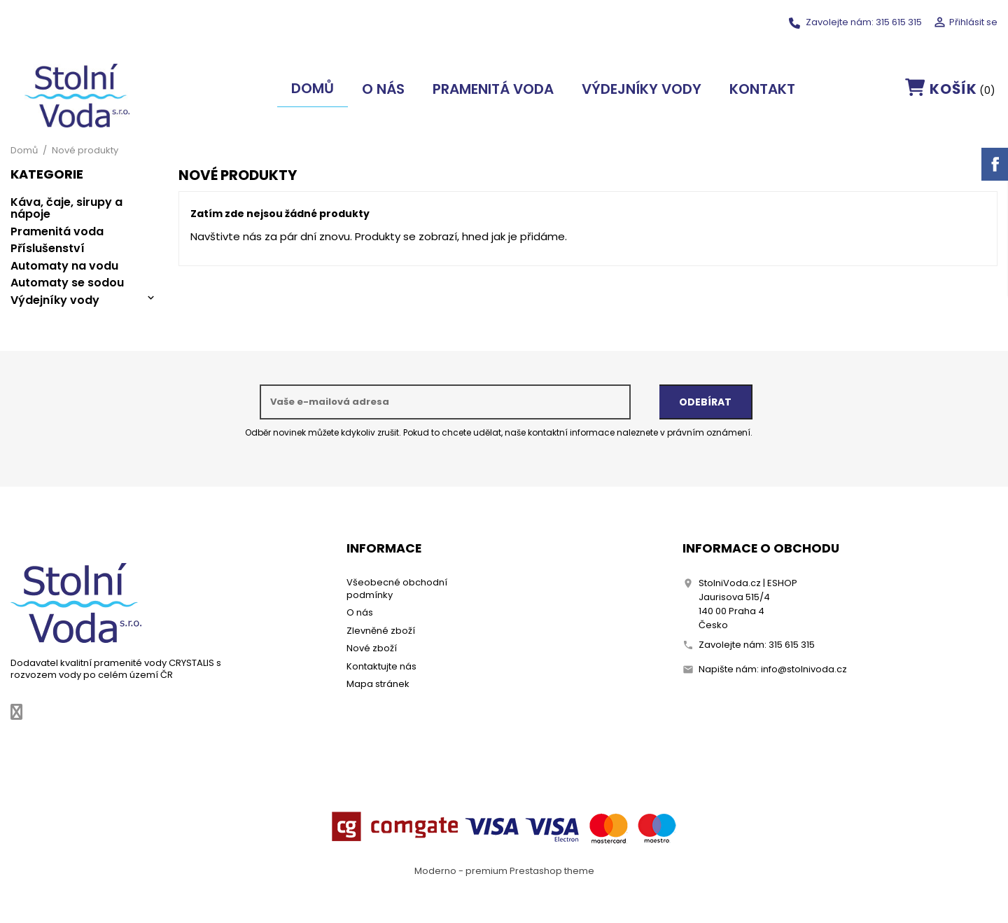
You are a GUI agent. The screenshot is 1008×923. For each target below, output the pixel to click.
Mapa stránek (378, 683)
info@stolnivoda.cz (804, 669)
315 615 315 (899, 22)
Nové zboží (371, 648)
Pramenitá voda (493, 89)
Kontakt (762, 89)
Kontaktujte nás (381, 666)
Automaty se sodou (67, 283)
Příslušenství (47, 248)
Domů (312, 88)
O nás (383, 89)
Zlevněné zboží (380, 630)
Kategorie (46, 175)
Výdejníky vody (641, 89)
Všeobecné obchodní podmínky (396, 589)
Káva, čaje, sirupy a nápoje (66, 208)
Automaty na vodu (64, 266)
